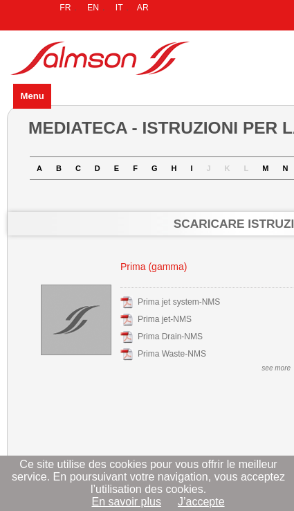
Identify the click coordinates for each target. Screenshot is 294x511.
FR (65, 7)
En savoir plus (126, 502)
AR (143, 7)
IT (119, 7)
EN (93, 7)
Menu (32, 96)
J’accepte (201, 502)
